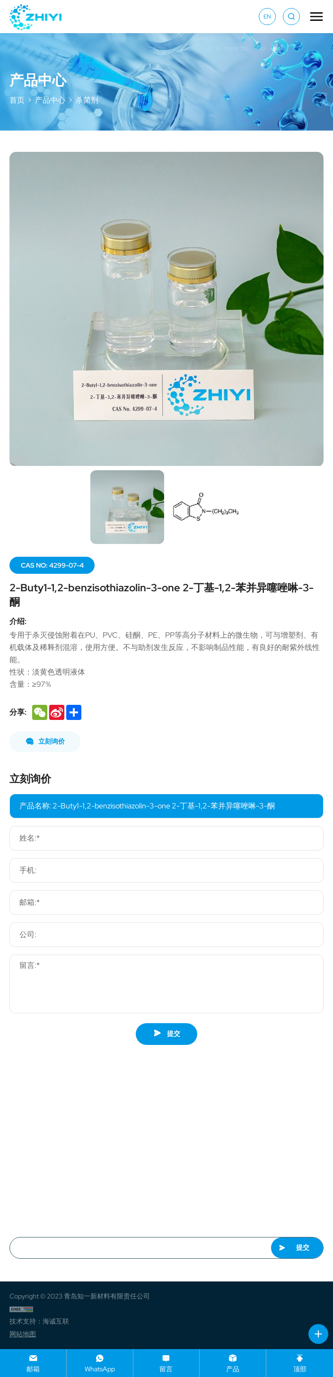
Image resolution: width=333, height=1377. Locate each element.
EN (267, 16)
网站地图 (22, 1334)
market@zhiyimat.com (59, 1152)
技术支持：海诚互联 (39, 1321)
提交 (166, 1033)
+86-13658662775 (56, 1170)
